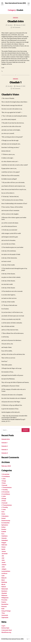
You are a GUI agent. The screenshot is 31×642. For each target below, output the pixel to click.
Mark (3, 580)
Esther (3, 527)
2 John (3, 496)
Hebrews (4, 545)
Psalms (3, 602)
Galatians (4, 536)
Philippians (4, 597)
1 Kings (3, 481)
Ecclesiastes (5, 523)
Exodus (3, 529)
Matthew (4, 582)
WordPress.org (6, 632)
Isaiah (3, 549)
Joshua (3, 564)
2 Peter (3, 500)
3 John (3, 509)
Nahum (3, 586)
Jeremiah (4, 553)
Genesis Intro (5, 439)
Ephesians (4, 525)
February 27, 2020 (20, 25)
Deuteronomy (5, 520)
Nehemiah (4, 589)
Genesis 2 (4, 446)
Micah (3, 584)
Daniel (3, 518)
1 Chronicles (5, 474)
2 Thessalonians (6, 505)
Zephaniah (4, 617)
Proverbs (4, 600)
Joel (2, 558)
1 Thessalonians (6, 487)
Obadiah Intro (15, 21)
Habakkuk (4, 540)
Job (2, 556)
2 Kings (3, 498)
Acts (2, 511)
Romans (4, 606)
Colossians (4, 516)
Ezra (2, 534)
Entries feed (5, 628)
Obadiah (15, 17)
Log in (3, 625)
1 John (3, 478)
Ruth (2, 608)
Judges (3, 569)
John (3, 560)
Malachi (3, 578)
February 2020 (6, 466)
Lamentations (5, 571)
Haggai (3, 542)
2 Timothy (4, 507)
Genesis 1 (4, 442)
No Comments (16, 27)
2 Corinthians (5, 494)
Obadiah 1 (15, 82)
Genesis (4, 538)
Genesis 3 (4, 449)
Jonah (3, 562)
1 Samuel (4, 485)
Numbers (4, 591)
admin (11, 25)
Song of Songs (6, 611)
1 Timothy (4, 489)
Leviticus (4, 573)
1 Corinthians (5, 476)
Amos (3, 514)
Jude (3, 567)
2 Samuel (4, 503)
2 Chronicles (5, 492)
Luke (2, 575)
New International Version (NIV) (15, 3)
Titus (3, 613)
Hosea (3, 547)
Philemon (4, 595)
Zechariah (4, 615)
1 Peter (3, 483)
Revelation (4, 604)
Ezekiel (3, 531)
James (3, 551)
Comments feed (6, 630)
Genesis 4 (4, 453)
